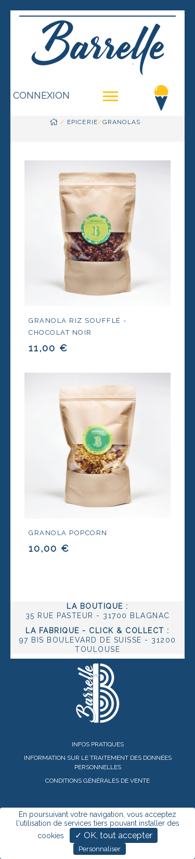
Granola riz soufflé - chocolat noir (78, 326)
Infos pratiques (98, 744)
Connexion (41, 95)
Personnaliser (100, 849)
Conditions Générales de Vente (97, 780)
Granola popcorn (68, 533)
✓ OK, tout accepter (113, 835)
